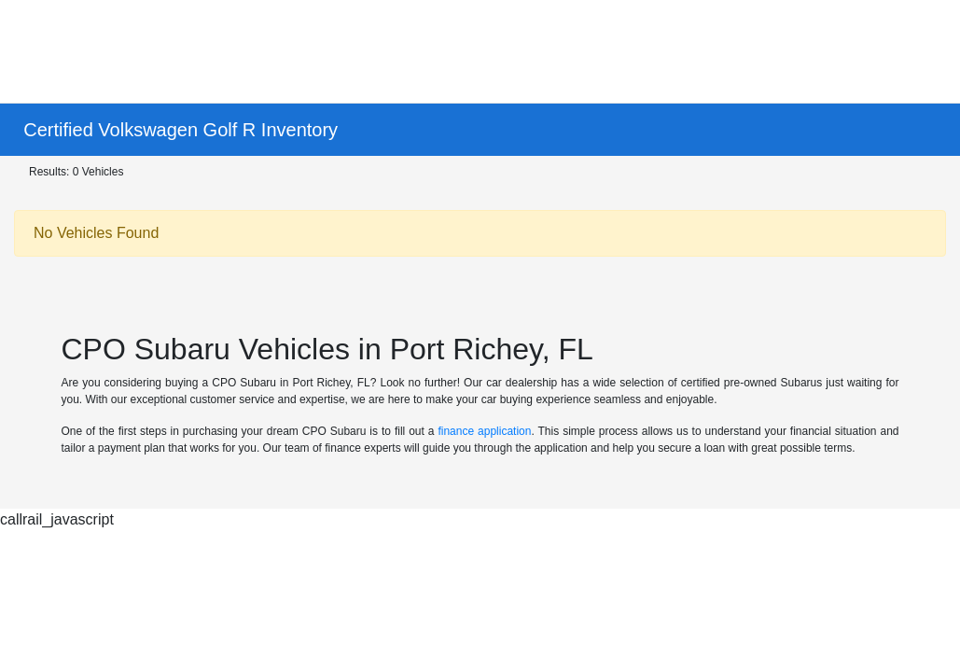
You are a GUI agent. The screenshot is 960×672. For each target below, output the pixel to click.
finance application (484, 431)
